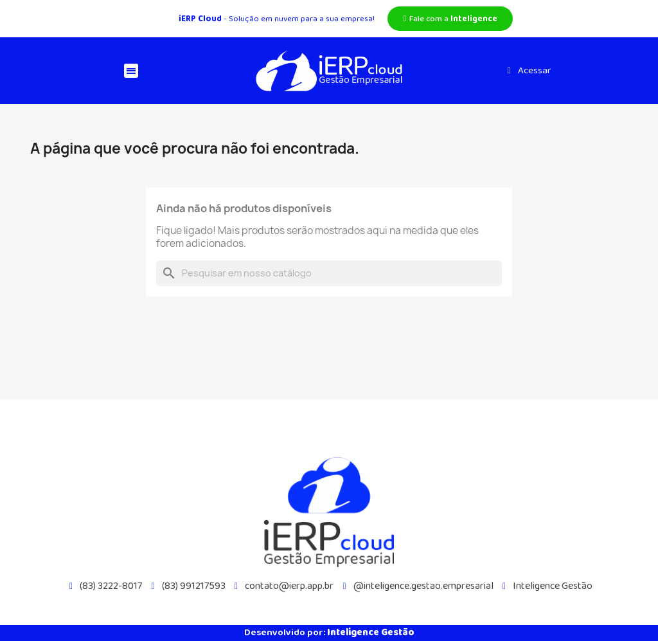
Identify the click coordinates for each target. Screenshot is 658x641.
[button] (450, 18)
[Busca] (329, 273)
